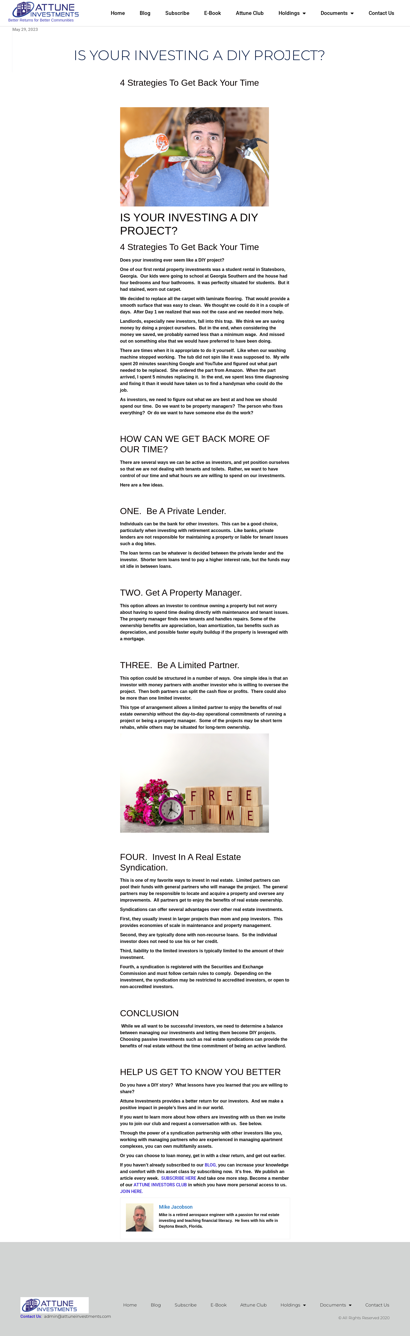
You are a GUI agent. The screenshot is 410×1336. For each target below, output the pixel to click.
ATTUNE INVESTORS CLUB (160, 1184)
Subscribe (177, 13)
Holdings (292, 13)
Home (118, 13)
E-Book (212, 13)
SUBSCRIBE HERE (177, 1178)
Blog (145, 13)
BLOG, (210, 1165)
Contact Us (381, 13)
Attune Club (250, 13)
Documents (337, 13)
